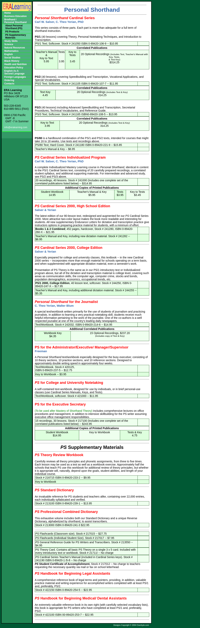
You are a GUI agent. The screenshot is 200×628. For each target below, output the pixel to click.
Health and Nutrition (15, 64)
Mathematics (11, 51)
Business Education (15, 16)
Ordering (9, 80)
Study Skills (11, 41)
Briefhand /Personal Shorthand (15, 21)
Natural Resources (14, 47)
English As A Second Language (14, 72)
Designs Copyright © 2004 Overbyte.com (131, 625)
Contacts (9, 83)
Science (8, 44)
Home (7, 13)
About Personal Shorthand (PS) (14, 27)
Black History (11, 61)
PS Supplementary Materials (15, 36)
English (8, 54)
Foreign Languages (15, 77)
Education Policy (13, 67)
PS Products (12, 31)
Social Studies (12, 57)
